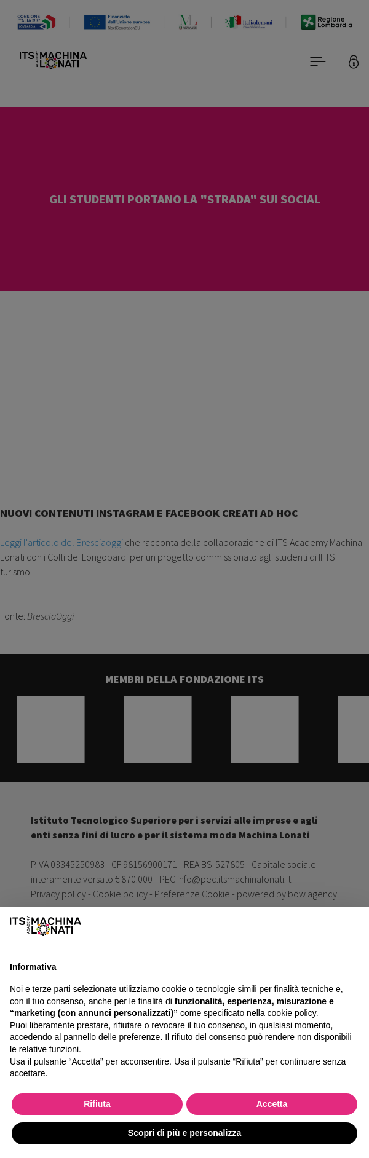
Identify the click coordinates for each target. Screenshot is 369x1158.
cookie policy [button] (292, 1013)
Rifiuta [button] (97, 1104)
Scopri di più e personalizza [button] (184, 1133)
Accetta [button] (272, 1104)
